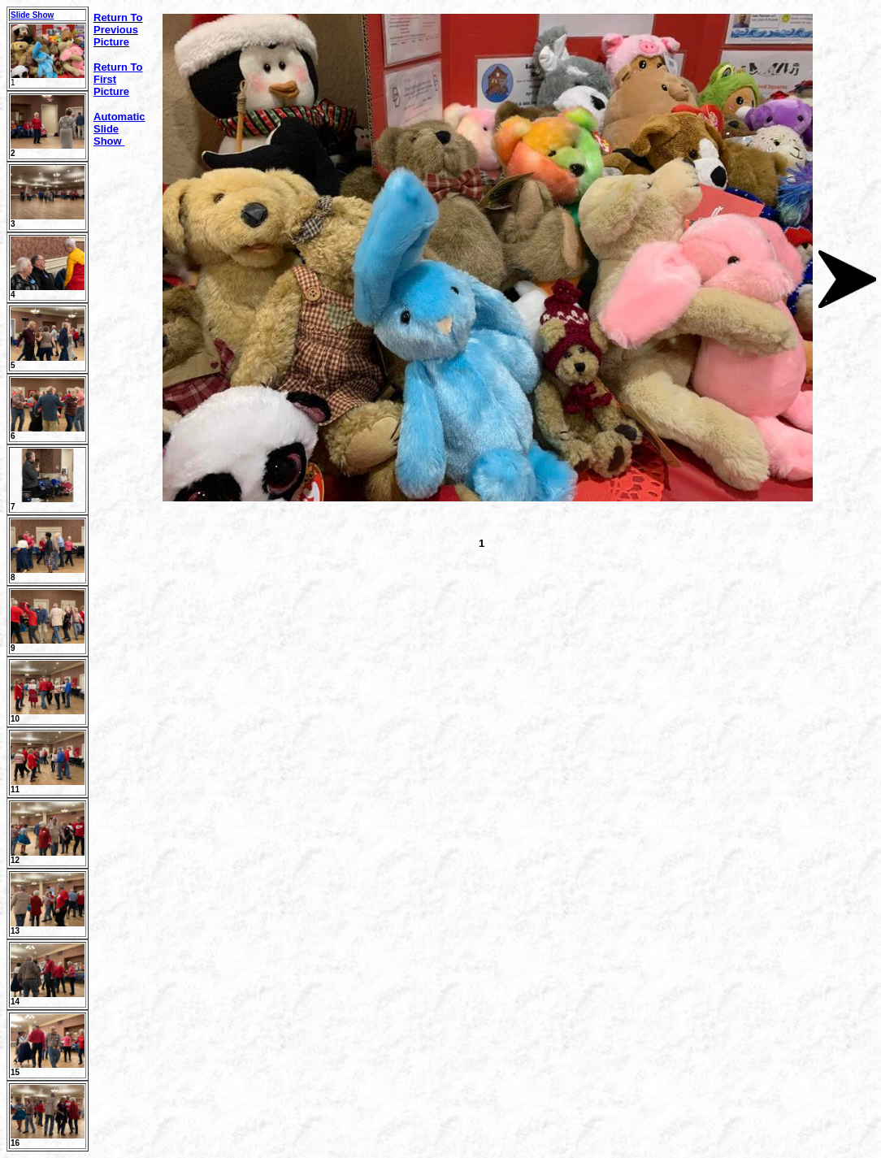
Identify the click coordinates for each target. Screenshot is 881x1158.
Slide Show (32, 15)
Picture (111, 91)
